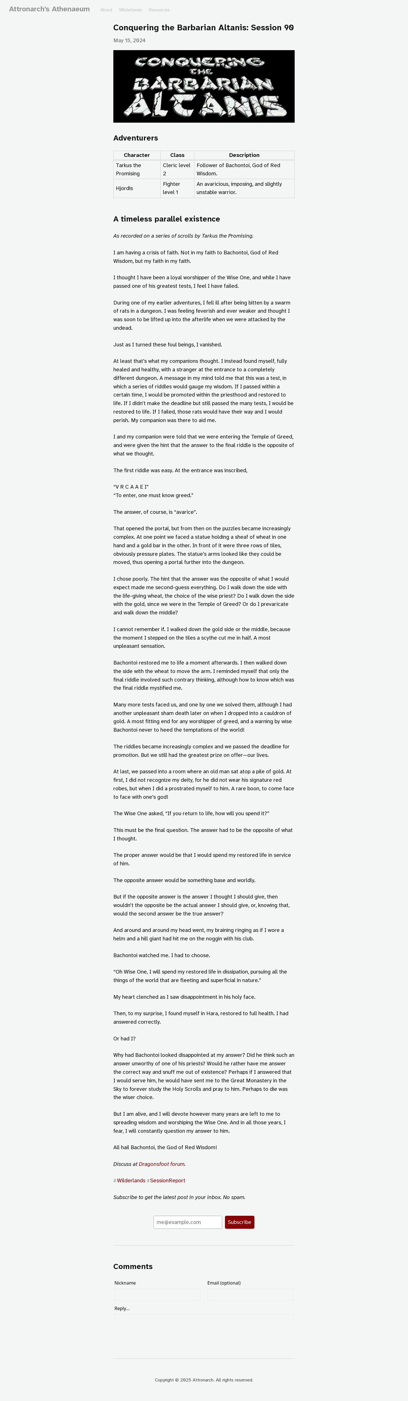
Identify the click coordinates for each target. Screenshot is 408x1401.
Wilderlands (130, 10)
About (106, 10)
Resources (159, 10)
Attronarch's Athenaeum (49, 9)
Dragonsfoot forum (161, 1164)
